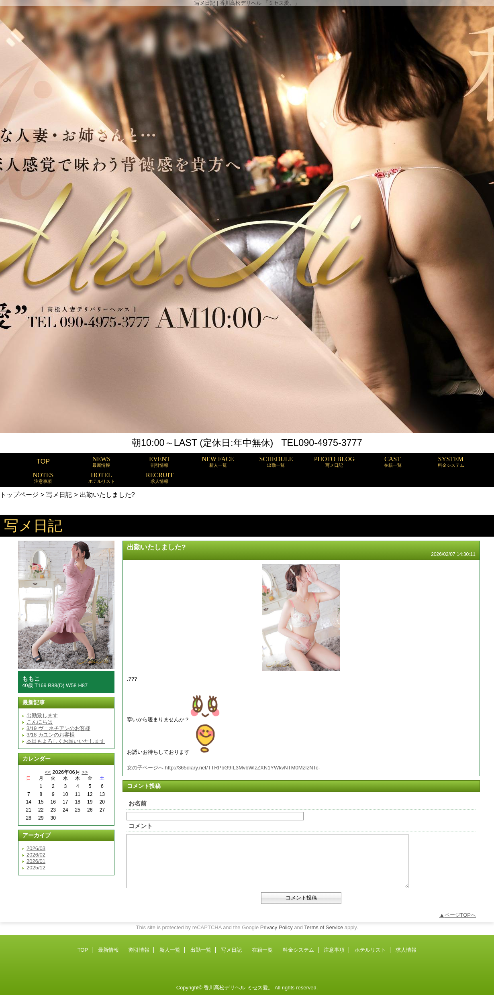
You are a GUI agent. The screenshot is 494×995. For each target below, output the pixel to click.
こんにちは (40, 722)
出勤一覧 (200, 950)
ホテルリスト (370, 950)
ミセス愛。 (260, 988)
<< (48, 772)
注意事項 (334, 950)
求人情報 (406, 950)
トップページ (19, 494)
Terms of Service (323, 927)
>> (85, 772)
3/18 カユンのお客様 (51, 735)
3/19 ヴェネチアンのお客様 (58, 728)
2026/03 (36, 848)
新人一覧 (169, 950)
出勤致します (42, 715)
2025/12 (36, 868)
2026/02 (36, 855)
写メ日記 (59, 494)
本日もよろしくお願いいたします (66, 741)
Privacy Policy (276, 927)
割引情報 (139, 950)
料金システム (298, 950)
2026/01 (36, 861)
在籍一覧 (262, 950)
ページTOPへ (460, 915)
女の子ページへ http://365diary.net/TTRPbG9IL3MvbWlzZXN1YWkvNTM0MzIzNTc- (223, 768)
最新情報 (108, 950)
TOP (43, 461)
